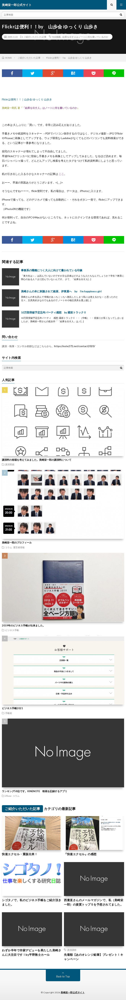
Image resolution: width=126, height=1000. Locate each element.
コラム (8, 547)
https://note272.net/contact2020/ (74, 346)
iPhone (8, 796)
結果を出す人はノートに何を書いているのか (85, 37)
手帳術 (8, 713)
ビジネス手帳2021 (12, 708)
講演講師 (71, 950)
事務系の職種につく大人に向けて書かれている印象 (51, 270)
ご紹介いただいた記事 (34, 37)
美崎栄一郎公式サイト (73, 992)
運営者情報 (19, 547)
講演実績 (9, 464)
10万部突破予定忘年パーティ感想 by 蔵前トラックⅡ (53, 312)
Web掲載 (56, 37)
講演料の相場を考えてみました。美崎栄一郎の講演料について (36, 459)
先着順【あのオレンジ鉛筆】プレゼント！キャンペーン (93, 957)
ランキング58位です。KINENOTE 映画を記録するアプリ (34, 791)
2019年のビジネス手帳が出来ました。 (23, 625)
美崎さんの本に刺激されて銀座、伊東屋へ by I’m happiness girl (61, 291)
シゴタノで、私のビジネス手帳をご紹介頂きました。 (31, 902)
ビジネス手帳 (12, 630)
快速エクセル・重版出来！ (19, 854)
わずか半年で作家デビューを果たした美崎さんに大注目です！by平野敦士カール (31, 952)
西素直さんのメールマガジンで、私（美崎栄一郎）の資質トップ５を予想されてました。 (93, 902)
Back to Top (63, 976)
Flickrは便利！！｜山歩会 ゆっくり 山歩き (27, 99)
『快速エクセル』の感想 (80, 854)
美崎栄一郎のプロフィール (17, 542)
